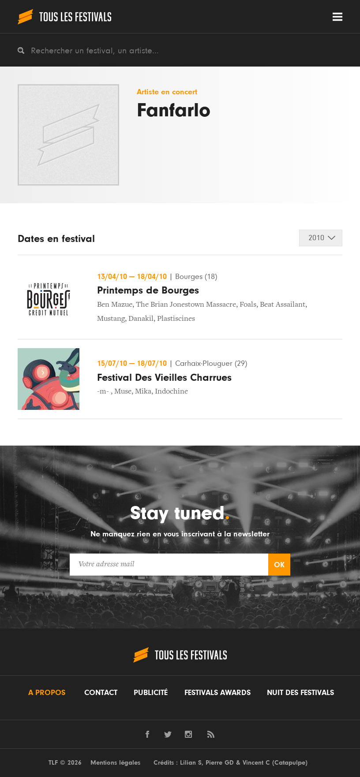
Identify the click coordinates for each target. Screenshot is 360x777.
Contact (100, 693)
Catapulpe (289, 762)
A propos (46, 693)
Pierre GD (220, 762)
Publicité (151, 693)
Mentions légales (115, 762)
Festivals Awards (217, 693)
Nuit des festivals (300, 693)
